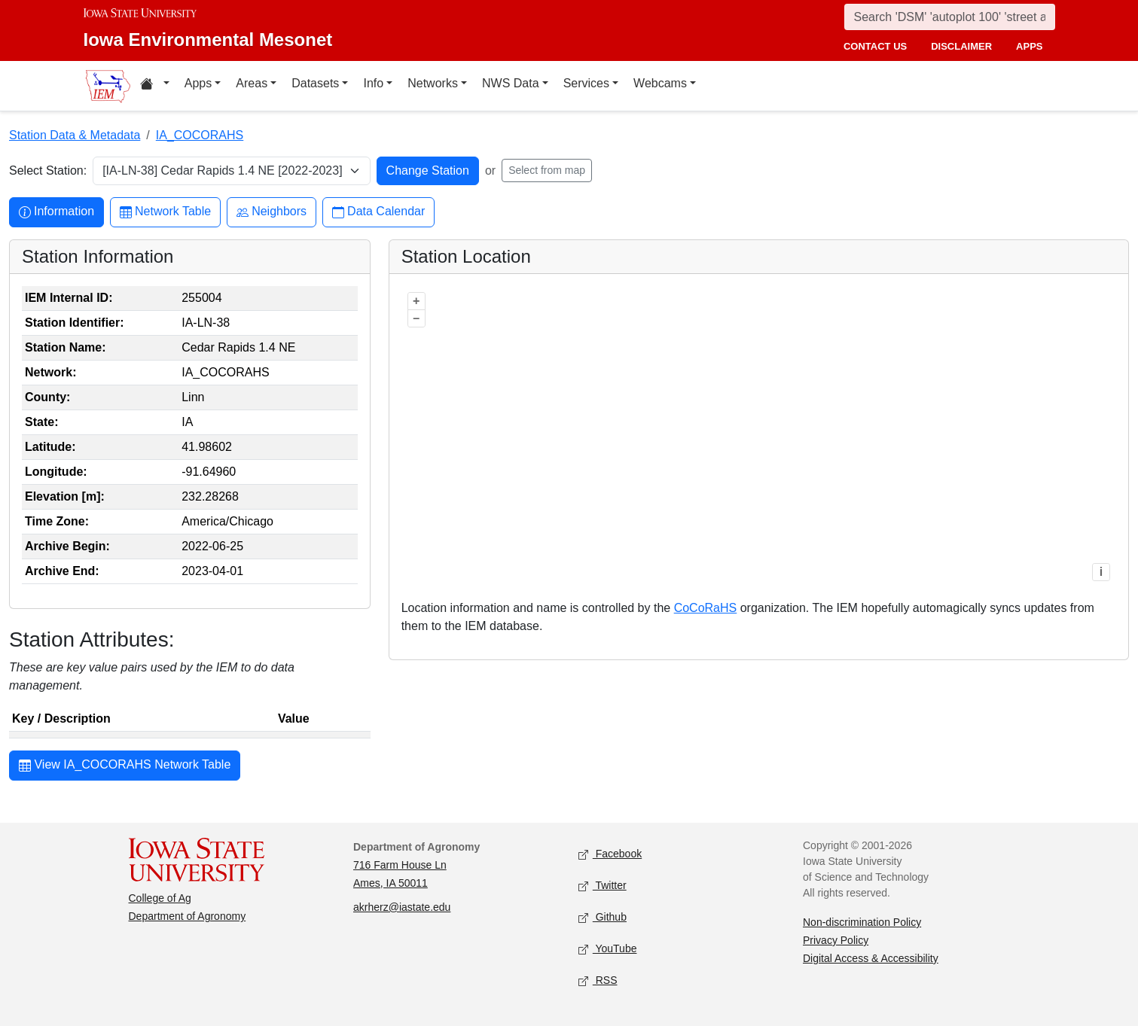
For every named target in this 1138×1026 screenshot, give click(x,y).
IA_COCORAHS (199, 135)
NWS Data (510, 83)
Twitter (602, 885)
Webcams (660, 83)
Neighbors (271, 212)
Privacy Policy (835, 940)
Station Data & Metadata (74, 135)
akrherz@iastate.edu (401, 907)
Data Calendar (378, 212)
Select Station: (48, 170)
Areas (251, 83)
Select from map (546, 170)
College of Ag (160, 898)
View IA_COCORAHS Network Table (124, 766)
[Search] (949, 17)
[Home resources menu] (155, 86)
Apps (198, 83)
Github (602, 917)
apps (1029, 46)
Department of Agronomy (187, 916)
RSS (598, 980)
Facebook (610, 854)
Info (373, 83)
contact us (875, 46)
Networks (432, 83)
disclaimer (961, 46)
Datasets (315, 83)
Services (586, 83)
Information (56, 212)
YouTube (607, 949)
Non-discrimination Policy (862, 922)
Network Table (165, 212)
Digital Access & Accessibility (870, 958)
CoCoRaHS (705, 607)
